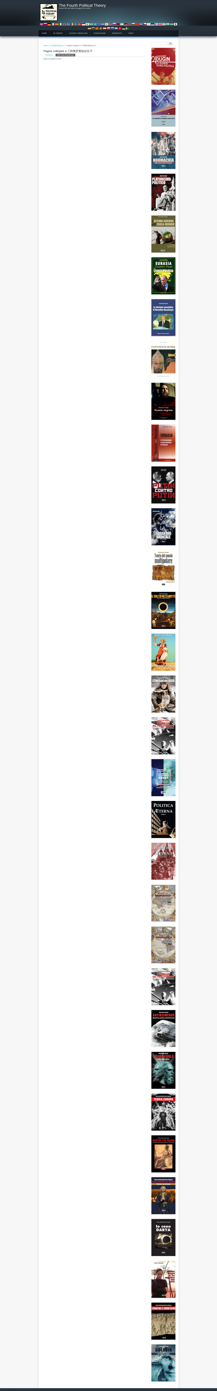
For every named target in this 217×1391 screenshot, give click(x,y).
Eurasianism (100, 33)
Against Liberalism (78, 33)
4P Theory (58, 33)
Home (44, 33)
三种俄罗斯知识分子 (57, 46)
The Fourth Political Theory (82, 5)
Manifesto (117, 33)
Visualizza (49, 55)
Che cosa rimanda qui (66, 55)
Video (130, 33)
